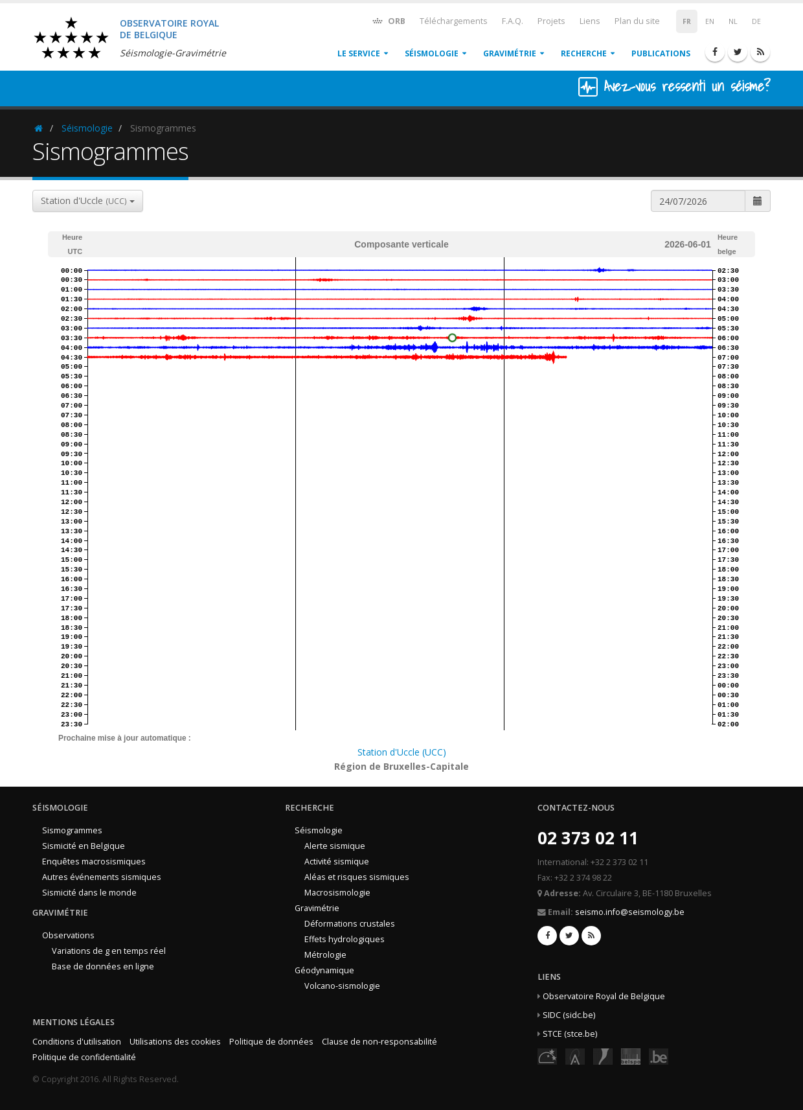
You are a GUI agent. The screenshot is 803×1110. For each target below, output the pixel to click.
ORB (388, 20)
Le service (358, 53)
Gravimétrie (509, 53)
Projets (551, 21)
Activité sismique (336, 861)
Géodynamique (324, 970)
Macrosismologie (337, 892)
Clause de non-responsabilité (379, 1041)
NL (733, 21)
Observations (68, 935)
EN (709, 21)
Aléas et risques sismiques (356, 877)
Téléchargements (454, 21)
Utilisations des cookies (175, 1041)
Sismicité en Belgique (83, 845)
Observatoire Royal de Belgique (604, 996)
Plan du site (637, 21)
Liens (590, 21)
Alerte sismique (334, 845)
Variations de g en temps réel (109, 950)
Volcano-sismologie (342, 985)
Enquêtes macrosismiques (94, 861)
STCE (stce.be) (570, 1033)
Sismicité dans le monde (89, 892)
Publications (660, 53)
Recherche (584, 53)
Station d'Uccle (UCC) (401, 752)
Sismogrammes (72, 830)
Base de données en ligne (103, 966)
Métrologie (325, 954)
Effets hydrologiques (344, 939)
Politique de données (271, 1041)
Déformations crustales (349, 923)
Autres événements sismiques (101, 877)
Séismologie (431, 53)
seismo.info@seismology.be (629, 912)
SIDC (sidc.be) (569, 1015)
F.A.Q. (512, 21)
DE (756, 21)
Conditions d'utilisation (76, 1041)
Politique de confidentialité (84, 1057)
